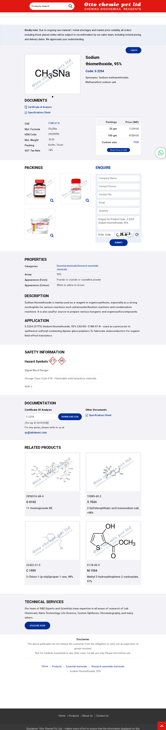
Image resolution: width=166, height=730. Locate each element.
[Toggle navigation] (24, 4)
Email (102, 202)
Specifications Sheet (38, 112)
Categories (31, 266)
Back (134, 50)
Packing (29, 145)
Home (43, 666)
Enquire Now (37, 626)
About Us (87, 716)
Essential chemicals (67, 265)
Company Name (108, 178)
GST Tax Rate (32, 150)
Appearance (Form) (36, 280)
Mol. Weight (32, 140)
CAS (27, 123)
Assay (28, 274)
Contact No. (105, 194)
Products (56, 667)
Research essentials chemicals (108, 667)
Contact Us (102, 716)
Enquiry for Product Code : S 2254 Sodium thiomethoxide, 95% (118, 223)
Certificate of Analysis (39, 107)
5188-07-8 (54, 123)
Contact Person (107, 186)
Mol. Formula (32, 129)
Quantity (103, 210)
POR (136, 142)
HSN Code (31, 134)
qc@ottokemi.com (35, 432)
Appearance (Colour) (37, 285)
